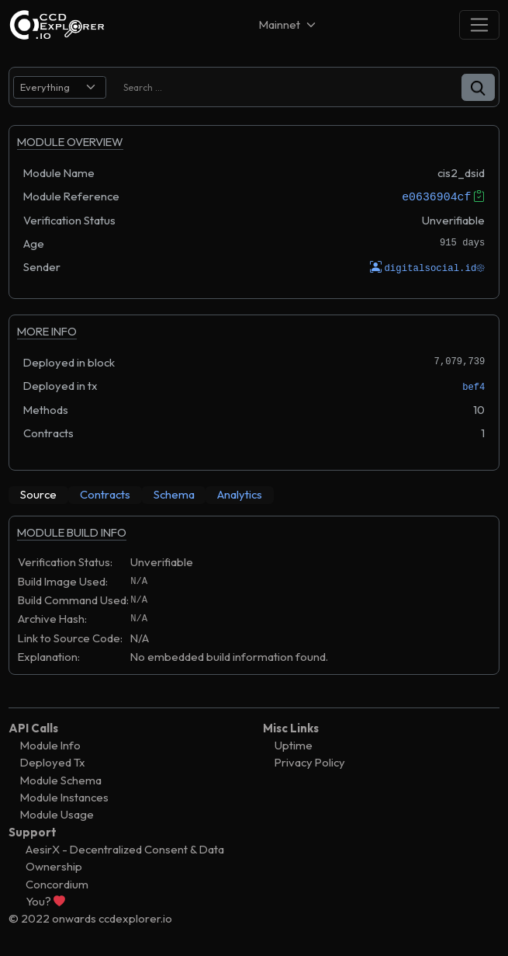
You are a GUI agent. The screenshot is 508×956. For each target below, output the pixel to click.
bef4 (473, 386)
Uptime (294, 745)
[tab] (38, 494)
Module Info (50, 745)
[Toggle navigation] (479, 24)
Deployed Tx (52, 762)
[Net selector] (289, 24)
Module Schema (61, 779)
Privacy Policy (310, 762)
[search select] (59, 87)
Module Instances (64, 796)
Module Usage (57, 814)
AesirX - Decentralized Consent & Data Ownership (125, 857)
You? (45, 900)
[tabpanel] (254, 603)
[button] (478, 87)
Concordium (57, 883)
